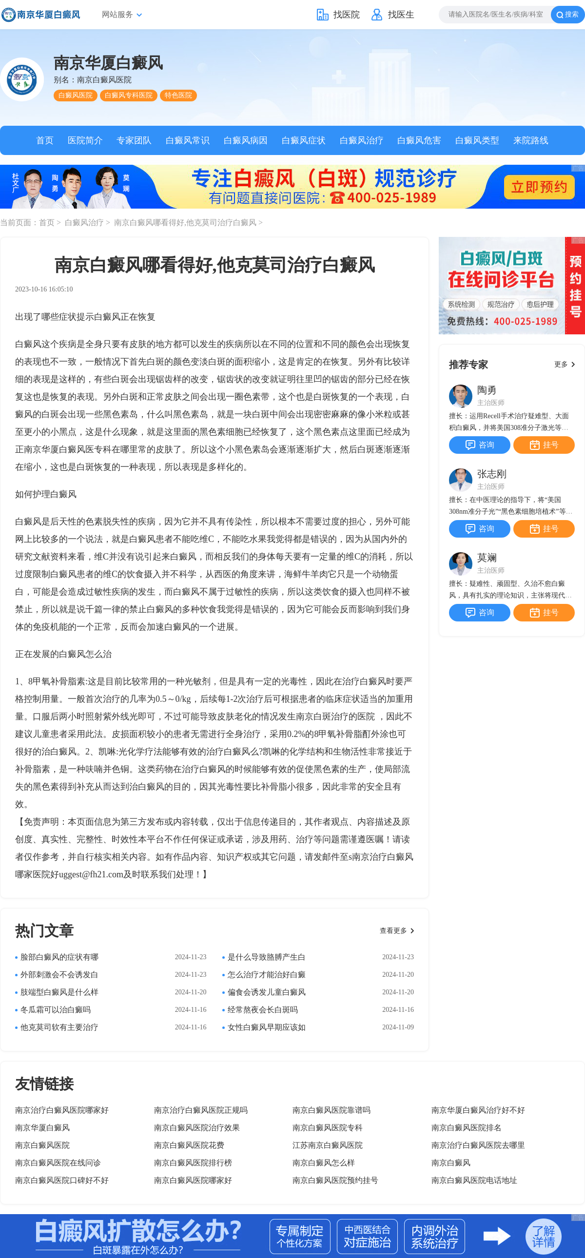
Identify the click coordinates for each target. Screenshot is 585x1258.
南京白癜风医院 (42, 1145)
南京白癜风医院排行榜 (193, 1163)
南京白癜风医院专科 (327, 1127)
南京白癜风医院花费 (189, 1145)
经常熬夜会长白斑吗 (263, 1010)
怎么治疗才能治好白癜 (267, 974)
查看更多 (393, 930)
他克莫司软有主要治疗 (59, 1027)
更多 (561, 364)
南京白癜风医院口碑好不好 (62, 1180)
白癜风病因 (246, 140)
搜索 (572, 14)
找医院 (346, 14)
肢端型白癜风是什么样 (59, 992)
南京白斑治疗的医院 (335, 716)
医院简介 (85, 140)
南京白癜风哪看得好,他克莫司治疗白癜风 (186, 222)
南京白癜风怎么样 (323, 1163)
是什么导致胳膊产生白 (267, 957)
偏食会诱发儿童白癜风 (267, 992)
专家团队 (134, 140)
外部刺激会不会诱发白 (59, 974)
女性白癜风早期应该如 (267, 1027)
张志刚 (492, 473)
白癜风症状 (304, 140)
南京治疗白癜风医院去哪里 (478, 1145)
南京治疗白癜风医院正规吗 (201, 1110)
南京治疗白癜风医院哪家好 (62, 1110)
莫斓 (487, 557)
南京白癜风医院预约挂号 (335, 1180)
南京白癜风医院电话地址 (474, 1180)
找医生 (401, 14)
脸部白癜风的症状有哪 (59, 957)
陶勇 (487, 390)
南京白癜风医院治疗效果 (197, 1127)
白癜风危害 (419, 140)
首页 (45, 140)
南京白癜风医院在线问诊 (58, 1163)
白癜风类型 (477, 140)
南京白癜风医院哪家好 (193, 1180)
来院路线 (530, 140)
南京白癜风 (450, 1163)
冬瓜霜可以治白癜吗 (55, 1010)
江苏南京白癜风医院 (327, 1145)
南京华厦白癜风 (42, 1127)
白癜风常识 (188, 140)
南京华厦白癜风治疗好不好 (478, 1110)
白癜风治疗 (362, 140)
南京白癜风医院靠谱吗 (331, 1110)
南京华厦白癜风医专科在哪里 (81, 449)
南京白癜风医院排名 (466, 1127)
